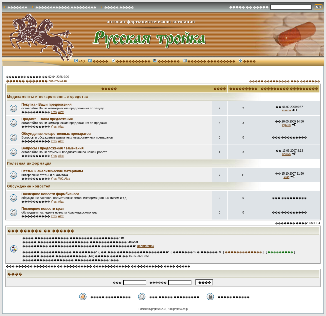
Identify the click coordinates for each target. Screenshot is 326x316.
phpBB (155, 309)
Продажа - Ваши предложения (47, 119)
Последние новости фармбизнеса (50, 194)
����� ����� (119, 7)
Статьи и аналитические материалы (52, 171)
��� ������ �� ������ (40, 231)
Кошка (286, 154)
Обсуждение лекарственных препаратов (56, 134)
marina (286, 110)
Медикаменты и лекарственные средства (47, 97)
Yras (54, 112)
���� (247, 61)
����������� (131, 61)
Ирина (286, 125)
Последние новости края (42, 209)
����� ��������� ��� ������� (284, 81)
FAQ (79, 61)
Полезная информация (29, 163)
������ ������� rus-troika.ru (36, 81)
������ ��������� (209, 61)
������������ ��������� (65, 7)
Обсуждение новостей (29, 186)
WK (60, 178)
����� (98, 61)
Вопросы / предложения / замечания (52, 148)
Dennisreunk (145, 246)
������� (17, 7)
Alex (60, 112)
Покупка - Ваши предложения (46, 104)
